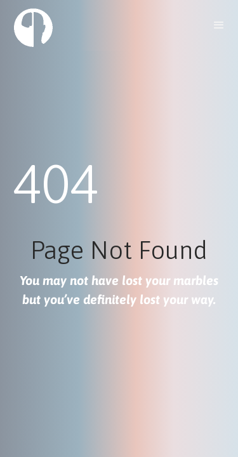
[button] (219, 25)
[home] (30, 27)
